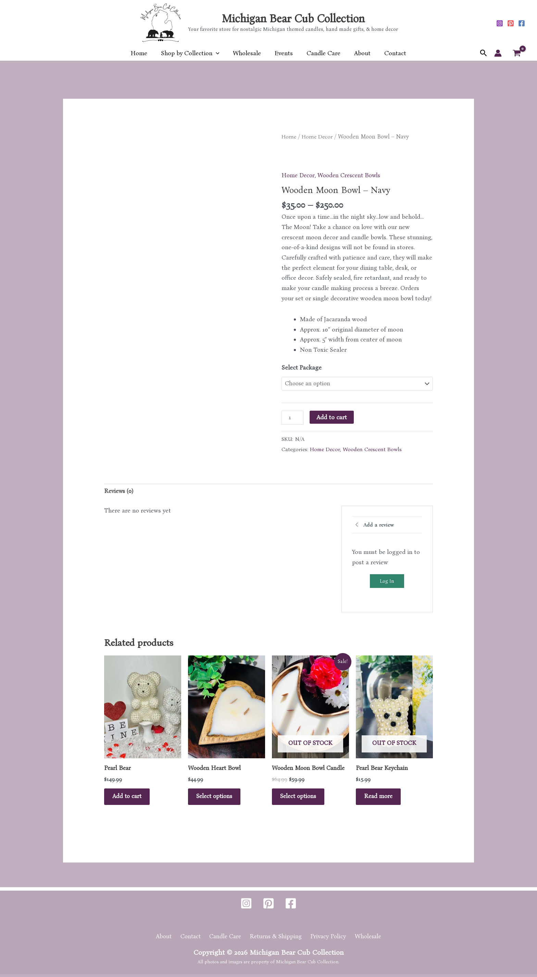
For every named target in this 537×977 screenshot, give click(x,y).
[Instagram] (499, 23)
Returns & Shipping (276, 939)
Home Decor (318, 136)
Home (143, 53)
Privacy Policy (327, 939)
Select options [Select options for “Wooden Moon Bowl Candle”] (301, 798)
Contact (391, 53)
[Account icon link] (498, 53)
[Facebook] (521, 23)
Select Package (302, 367)
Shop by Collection (193, 53)
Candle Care (322, 53)
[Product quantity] (293, 417)
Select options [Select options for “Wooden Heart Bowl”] (217, 798)
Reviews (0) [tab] (119, 491)
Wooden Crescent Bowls (352, 175)
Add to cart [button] (129, 798)
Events (284, 53)
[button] (218, 53)
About (359, 53)
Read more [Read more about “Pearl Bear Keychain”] (381, 798)
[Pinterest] (510, 23)
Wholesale (248, 53)
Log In (387, 582)
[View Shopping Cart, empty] (517, 53)
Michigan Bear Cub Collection (293, 18)
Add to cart (332, 417)
